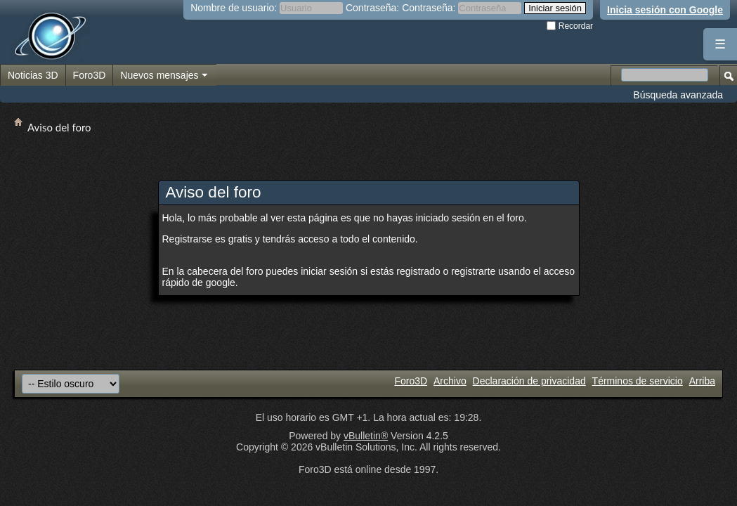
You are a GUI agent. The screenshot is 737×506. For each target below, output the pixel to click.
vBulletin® (366, 435)
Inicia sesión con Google (665, 9)
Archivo (450, 381)
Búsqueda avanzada (678, 94)
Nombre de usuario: (233, 7)
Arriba (702, 381)
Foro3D (89, 75)
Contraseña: (372, 7)
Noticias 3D (33, 75)
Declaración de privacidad (529, 381)
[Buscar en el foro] (664, 75)
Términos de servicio (637, 381)
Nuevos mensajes (164, 75)
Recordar (570, 26)
